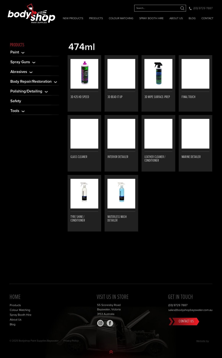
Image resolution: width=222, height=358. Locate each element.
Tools (14, 111)
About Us (176, 18)
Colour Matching (121, 18)
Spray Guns (20, 62)
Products (96, 18)
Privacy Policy (71, 340)
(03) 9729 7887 (203, 8)
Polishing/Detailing (26, 91)
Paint (14, 52)
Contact (207, 18)
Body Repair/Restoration (31, 81)
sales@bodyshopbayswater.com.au (190, 310)
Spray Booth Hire (151, 18)
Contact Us (186, 321)
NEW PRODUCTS (73, 18)
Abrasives (18, 72)
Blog (192, 18)
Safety (15, 101)
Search (182, 8)
